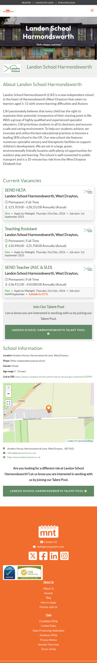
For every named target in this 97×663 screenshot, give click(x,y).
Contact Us (50, 542)
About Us (48, 582)
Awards (48, 593)
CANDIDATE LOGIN (44, 3)
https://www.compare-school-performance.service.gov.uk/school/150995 (53, 376)
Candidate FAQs (48, 621)
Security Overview (48, 644)
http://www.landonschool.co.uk (23, 457)
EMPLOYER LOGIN (66, 3)
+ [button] (8, 388)
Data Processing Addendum (48, 630)
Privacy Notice (48, 640)
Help (48, 615)
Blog (48, 597)
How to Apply (48, 602)
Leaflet (70, 441)
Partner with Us (48, 607)
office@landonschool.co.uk (21, 453)
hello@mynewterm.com (50, 546)
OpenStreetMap (85, 441)
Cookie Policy (48, 625)
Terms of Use (48, 649)
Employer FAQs (48, 635)
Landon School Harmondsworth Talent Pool (48, 332)
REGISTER (26, 3)
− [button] (8, 394)
